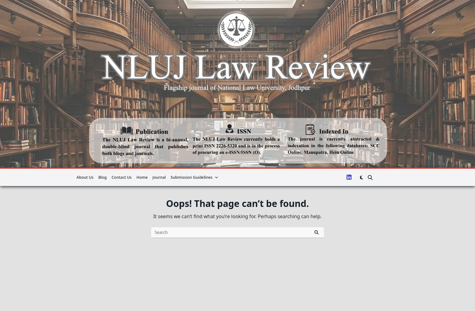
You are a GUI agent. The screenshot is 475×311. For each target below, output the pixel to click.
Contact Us (121, 177)
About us (85, 177)
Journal (159, 177)
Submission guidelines (194, 177)
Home (142, 177)
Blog (102, 177)
